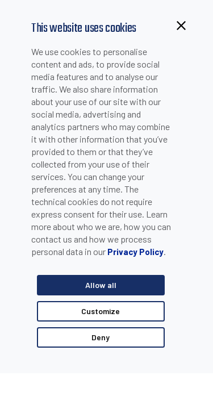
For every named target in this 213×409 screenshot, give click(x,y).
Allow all (100, 285)
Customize (100, 311)
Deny (100, 337)
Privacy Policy (135, 252)
